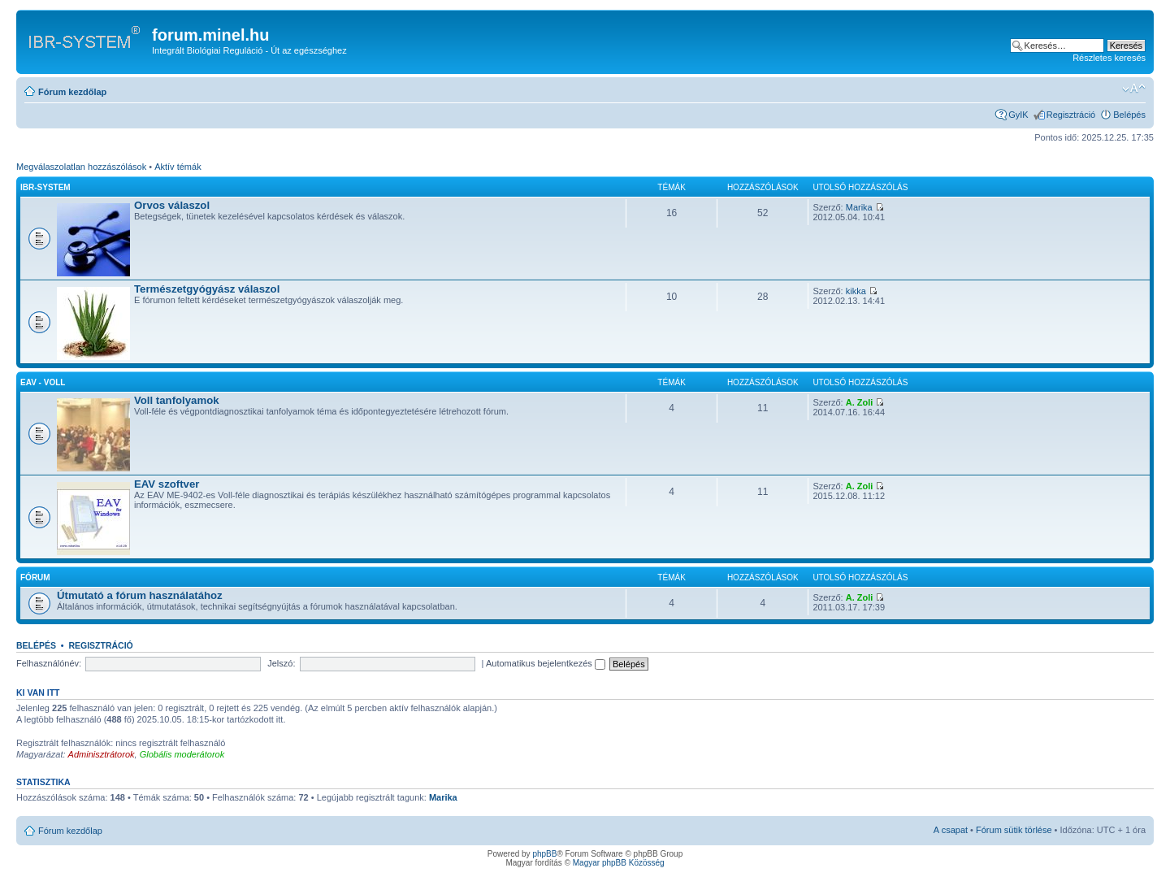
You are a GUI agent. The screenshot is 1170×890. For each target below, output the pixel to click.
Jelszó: (281, 663)
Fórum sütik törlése (1014, 830)
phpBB (544, 853)
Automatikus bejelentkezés (545, 663)
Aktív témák (177, 166)
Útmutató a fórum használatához (140, 595)
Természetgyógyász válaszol (207, 289)
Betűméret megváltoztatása (1134, 88)
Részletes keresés (1109, 58)
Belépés (1129, 114)
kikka (856, 291)
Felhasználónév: (48, 663)
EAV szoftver (166, 484)
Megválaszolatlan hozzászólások (81, 166)
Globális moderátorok (182, 754)
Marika (859, 207)
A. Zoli (859, 402)
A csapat (951, 830)
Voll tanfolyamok (176, 400)
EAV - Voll (42, 382)
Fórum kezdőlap (72, 92)
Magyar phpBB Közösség (619, 862)
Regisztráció (1071, 114)
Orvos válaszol (172, 205)
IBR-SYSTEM (45, 187)
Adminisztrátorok (101, 754)
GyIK (1018, 114)
